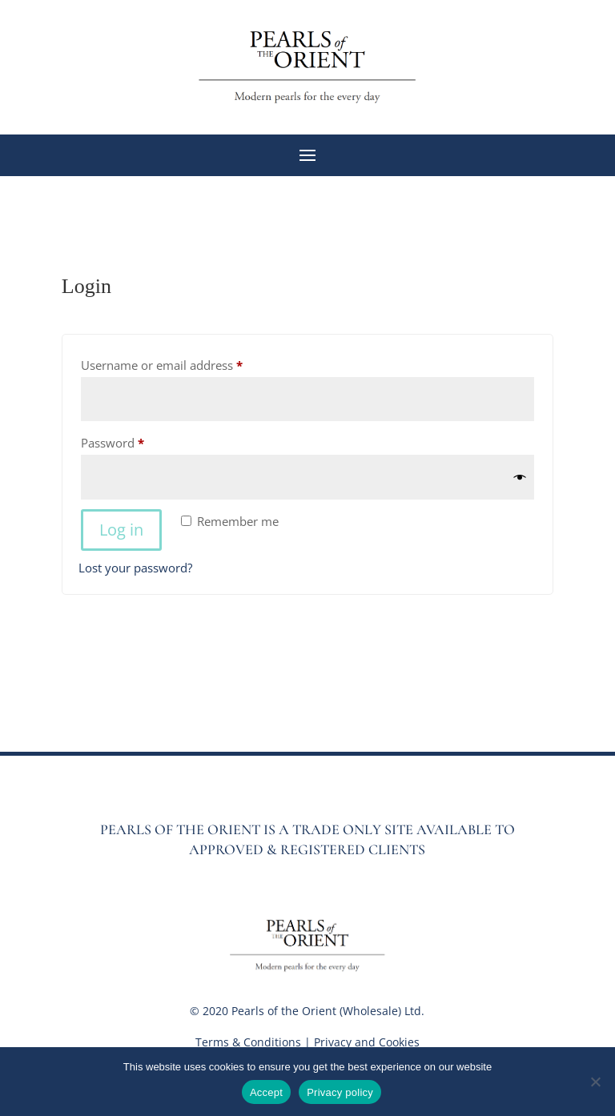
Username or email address (186, 363)
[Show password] (520, 478)
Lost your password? (135, 568)
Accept (266, 1092)
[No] (595, 1082)
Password (137, 441)
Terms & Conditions (248, 1042)
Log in (121, 529)
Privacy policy (340, 1092)
